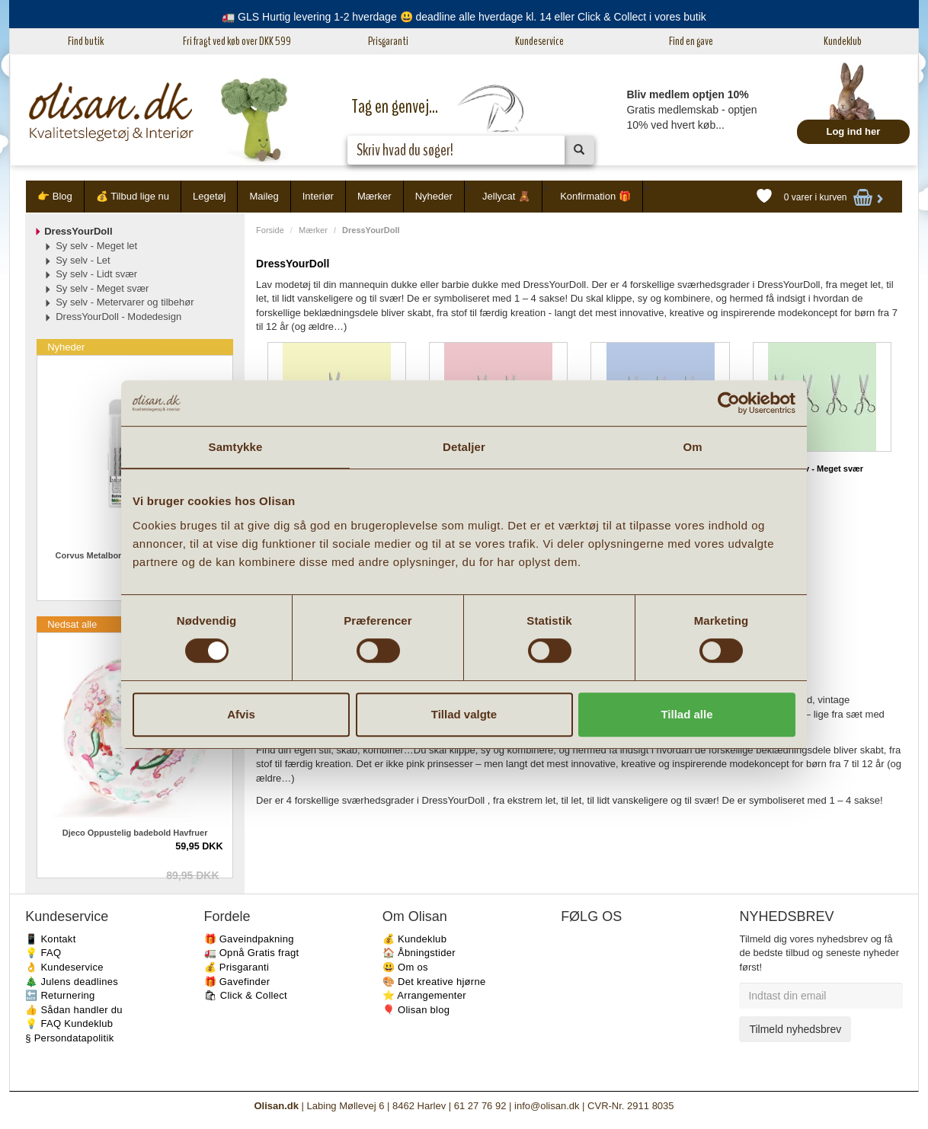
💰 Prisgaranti (237, 967)
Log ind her (853, 131)
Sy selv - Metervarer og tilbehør (125, 302)
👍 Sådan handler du (74, 1009)
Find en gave (691, 41)
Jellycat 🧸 (506, 196)
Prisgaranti (388, 41)
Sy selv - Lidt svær (96, 274)
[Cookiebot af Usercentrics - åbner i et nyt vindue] (728, 403)
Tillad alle (686, 714)
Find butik (86, 41)
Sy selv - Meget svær (821, 468)
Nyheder (434, 196)
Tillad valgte (464, 714)
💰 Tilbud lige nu (132, 196)
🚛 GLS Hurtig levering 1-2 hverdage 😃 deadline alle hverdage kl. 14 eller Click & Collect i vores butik (464, 17)
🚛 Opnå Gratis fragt (251, 952)
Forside (270, 230)
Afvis (241, 714)
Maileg (263, 196)
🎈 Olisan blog (416, 1009)
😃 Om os (405, 967)
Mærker (374, 196)
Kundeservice (539, 41)
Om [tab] (692, 446)
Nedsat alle (72, 624)
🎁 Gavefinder (237, 981)
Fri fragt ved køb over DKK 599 (237, 41)
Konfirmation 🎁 (595, 196)
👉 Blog (54, 196)
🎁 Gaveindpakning (249, 939)
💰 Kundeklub (414, 939)
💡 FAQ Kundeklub (69, 1023)
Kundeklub (843, 41)
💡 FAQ (43, 952)
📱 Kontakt (50, 939)
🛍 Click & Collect (246, 995)
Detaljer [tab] (464, 446)
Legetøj (209, 196)
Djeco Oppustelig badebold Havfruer (135, 832)
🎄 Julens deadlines (71, 981)
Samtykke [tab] (236, 446)
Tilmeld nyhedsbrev (795, 1029)
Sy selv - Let (83, 260)
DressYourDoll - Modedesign (118, 316)
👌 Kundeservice (64, 967)
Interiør (318, 196)
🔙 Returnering (59, 995)
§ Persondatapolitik (69, 1038)
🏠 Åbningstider (419, 952)
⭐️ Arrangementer (424, 995)
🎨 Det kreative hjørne (434, 981)
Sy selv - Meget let (96, 245)
